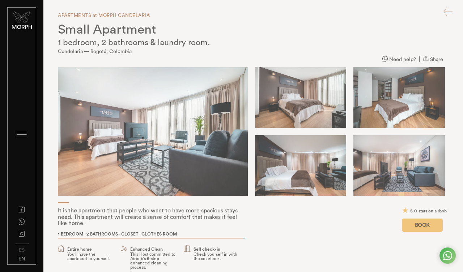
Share (433, 60)
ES (22, 250)
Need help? (399, 60)
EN (21, 259)
